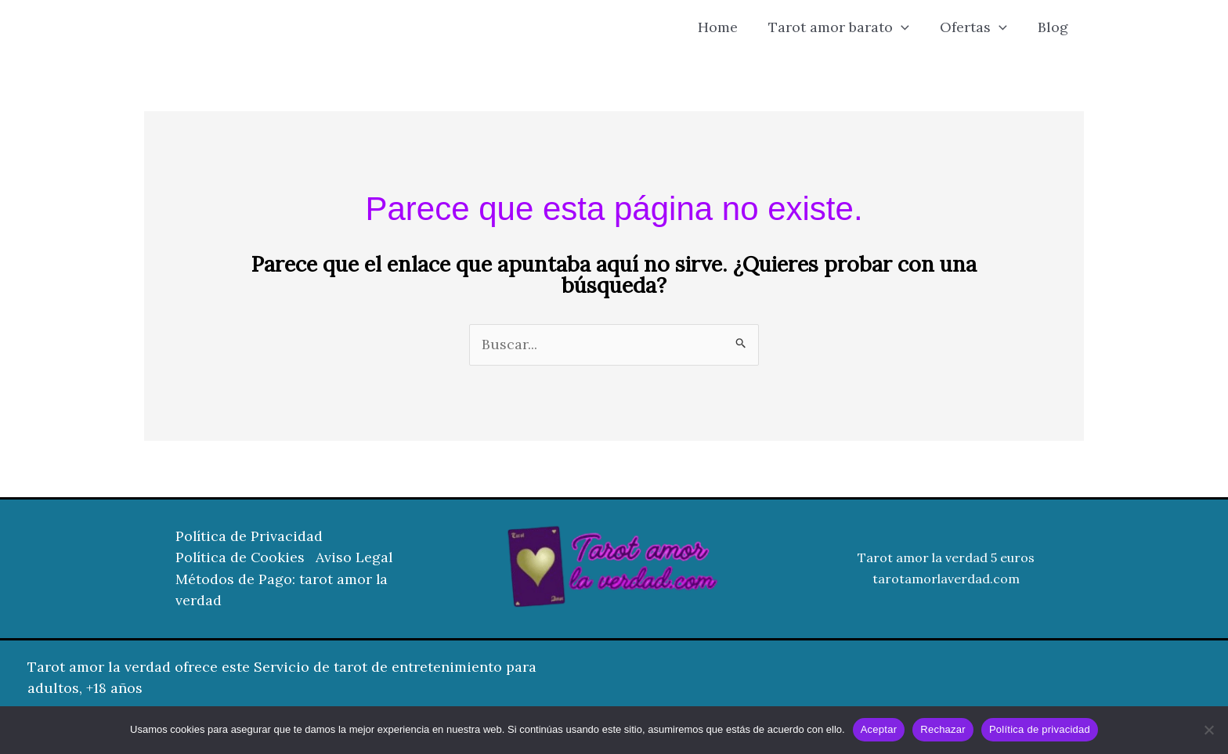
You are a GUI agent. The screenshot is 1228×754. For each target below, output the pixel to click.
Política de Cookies (241, 559)
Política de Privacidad (249, 538)
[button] (907, 27)
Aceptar (879, 729)
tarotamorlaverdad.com (946, 579)
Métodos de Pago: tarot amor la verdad (281, 590)
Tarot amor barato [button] (845, 27)
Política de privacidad (1039, 729)
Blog (1054, 27)
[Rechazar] (1208, 730)
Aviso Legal (357, 559)
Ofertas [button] (977, 27)
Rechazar (943, 729)
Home (726, 27)
